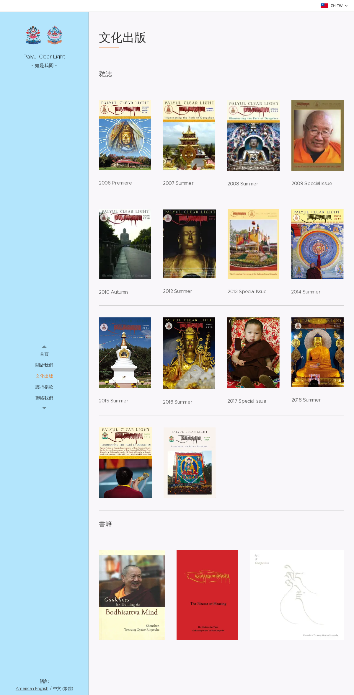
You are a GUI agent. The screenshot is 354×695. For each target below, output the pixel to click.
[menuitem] (44, 354)
